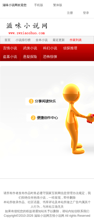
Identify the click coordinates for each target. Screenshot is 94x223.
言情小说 (10, 48)
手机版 (38, 5)
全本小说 (42, 40)
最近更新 (59, 40)
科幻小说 (50, 48)
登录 (86, 13)
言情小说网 (56, 215)
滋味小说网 (27, 27)
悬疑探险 (30, 57)
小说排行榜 (23, 40)
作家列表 (76, 40)
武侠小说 (30, 48)
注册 (70, 13)
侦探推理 (70, 48)
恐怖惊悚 (50, 57)
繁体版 (57, 5)
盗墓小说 (10, 57)
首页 (8, 40)
